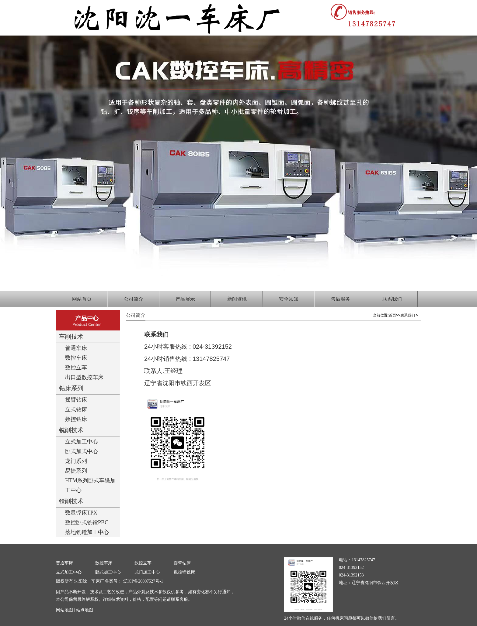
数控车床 (76, 358)
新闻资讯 (237, 299)
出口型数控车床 (84, 377)
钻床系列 (71, 388)
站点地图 (84, 610)
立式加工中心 (81, 442)
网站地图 (64, 610)
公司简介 (133, 299)
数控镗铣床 (184, 572)
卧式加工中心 (108, 572)
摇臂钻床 (76, 400)
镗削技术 (71, 501)
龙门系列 (76, 461)
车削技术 (71, 336)
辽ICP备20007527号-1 (142, 581)
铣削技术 (71, 430)
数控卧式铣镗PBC (86, 522)
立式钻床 (76, 409)
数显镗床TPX (81, 513)
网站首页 (82, 299)
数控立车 (76, 367)
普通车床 (76, 348)
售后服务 (340, 299)
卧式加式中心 (81, 451)
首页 (392, 315)
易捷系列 (76, 471)
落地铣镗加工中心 (87, 532)
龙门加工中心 (147, 572)
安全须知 (288, 299)
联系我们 (392, 299)
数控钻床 (76, 419)
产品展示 (185, 299)
